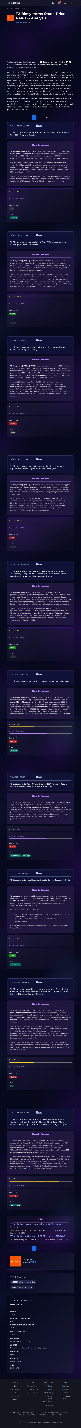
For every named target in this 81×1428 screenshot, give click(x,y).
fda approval (15, 1205)
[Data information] (30, 1301)
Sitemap (15, 1399)
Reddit (65, 1393)
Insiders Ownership (20, 1318)
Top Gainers (48, 1389)
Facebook (65, 1389)
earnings (14, 218)
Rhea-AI (25, 75)
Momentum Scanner (49, 1397)
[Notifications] (59, 3)
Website (14, 1352)
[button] (53, 3)
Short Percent (17, 1332)
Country (14, 1358)
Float (13, 1312)
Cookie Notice (32, 1389)
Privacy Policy (32, 1393)
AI (11, 1086)
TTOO (19, 22)
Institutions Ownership (22, 1325)
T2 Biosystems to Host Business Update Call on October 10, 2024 (40, 880)
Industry (14, 1338)
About (15, 1386)
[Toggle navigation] (71, 3)
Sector (13, 1345)
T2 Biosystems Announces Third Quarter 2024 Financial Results (39, 681)
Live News (49, 1405)
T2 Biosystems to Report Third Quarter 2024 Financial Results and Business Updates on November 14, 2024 (38, 785)
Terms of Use (32, 1386)
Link (12, 1355)
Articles (49, 1386)
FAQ (15, 1393)
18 (47, 117)
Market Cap (16, 1305)
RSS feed (65, 1386)
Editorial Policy (15, 1389)
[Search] (65, 3)
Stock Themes (48, 1402)
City (12, 1365)
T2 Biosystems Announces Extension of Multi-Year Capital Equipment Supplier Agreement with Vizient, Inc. (37, 467)
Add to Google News (65, 1397)
